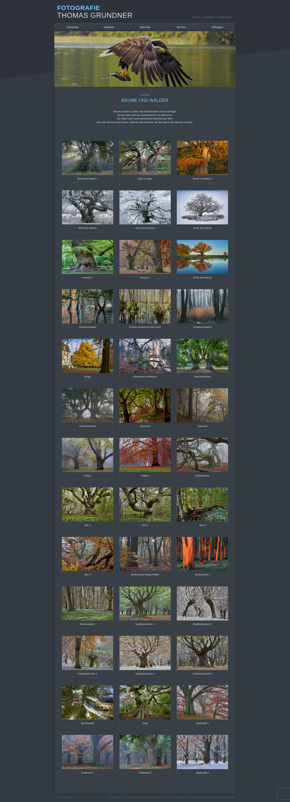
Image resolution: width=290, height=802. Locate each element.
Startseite (72, 27)
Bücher (181, 27)
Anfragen (217, 27)
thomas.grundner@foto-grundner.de (216, 797)
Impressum (209, 17)
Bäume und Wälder (145, 98)
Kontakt (196, 17)
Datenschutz (225, 17)
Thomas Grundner (95, 15)
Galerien (109, 27)
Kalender (145, 27)
